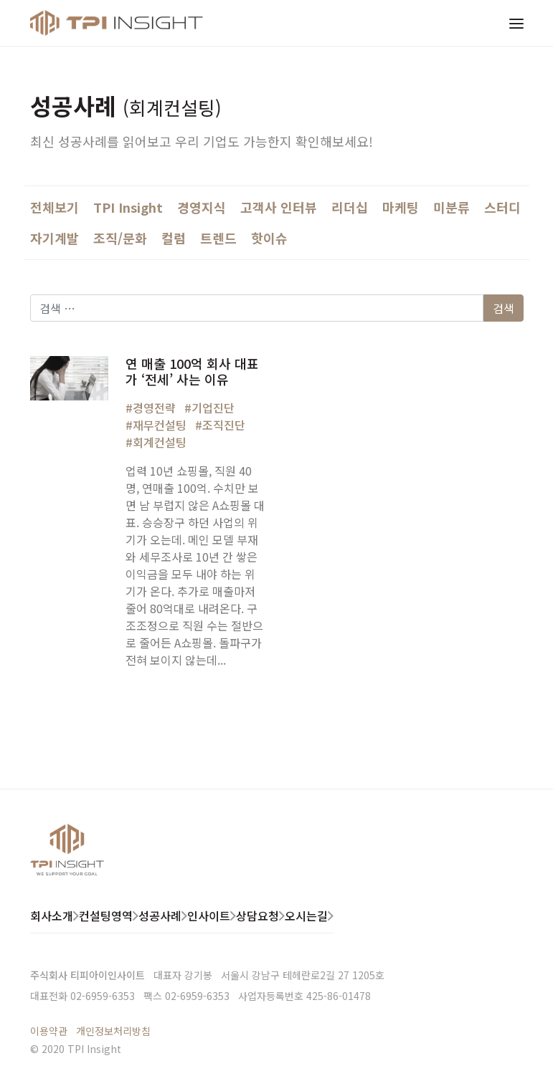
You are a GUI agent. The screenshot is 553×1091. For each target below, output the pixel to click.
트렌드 (218, 238)
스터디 (502, 207)
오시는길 (306, 915)
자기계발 (54, 238)
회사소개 (51, 915)
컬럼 (173, 238)
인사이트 (208, 915)
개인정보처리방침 (113, 1031)
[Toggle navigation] (516, 23)
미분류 (451, 207)
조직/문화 (120, 238)
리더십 (349, 207)
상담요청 (257, 915)
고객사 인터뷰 (278, 207)
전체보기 (54, 207)
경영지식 (201, 207)
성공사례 (159, 915)
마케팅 (400, 207)
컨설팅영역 (106, 915)
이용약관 (48, 1031)
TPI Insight (128, 207)
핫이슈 (269, 238)
